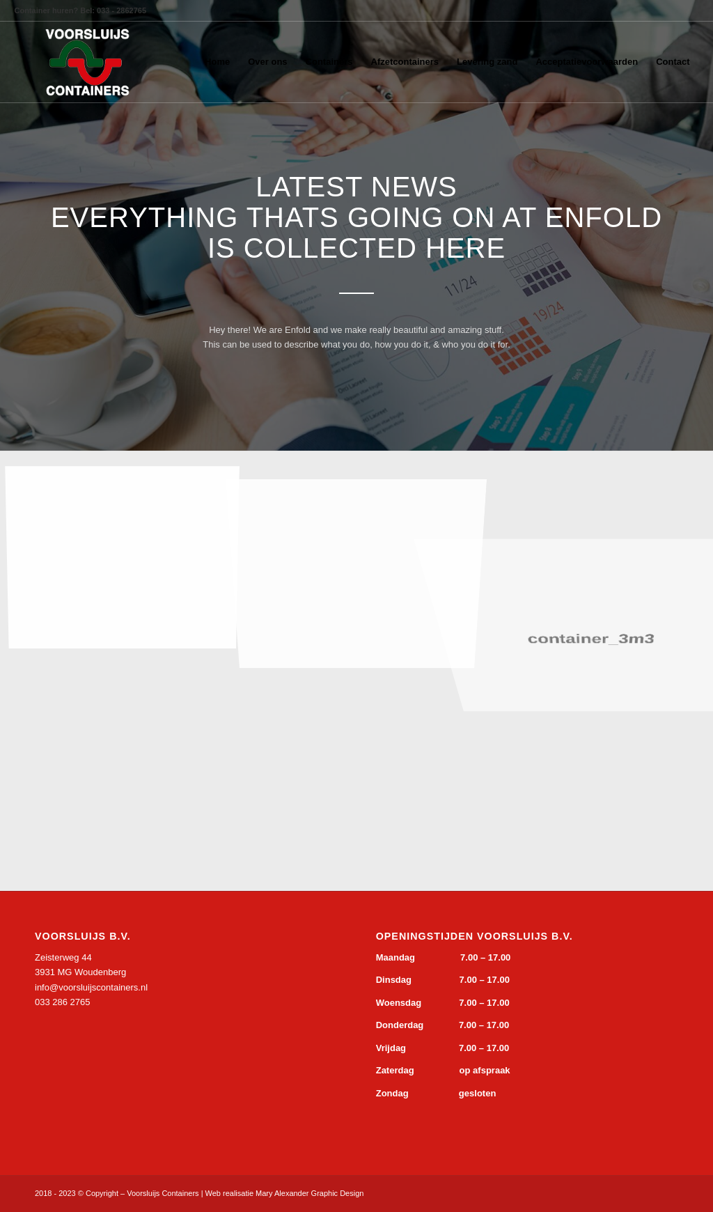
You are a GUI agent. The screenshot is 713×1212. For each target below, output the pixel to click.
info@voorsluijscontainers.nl (91, 987)
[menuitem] (217, 62)
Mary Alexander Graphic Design (309, 1193)
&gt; (139, 1070)
